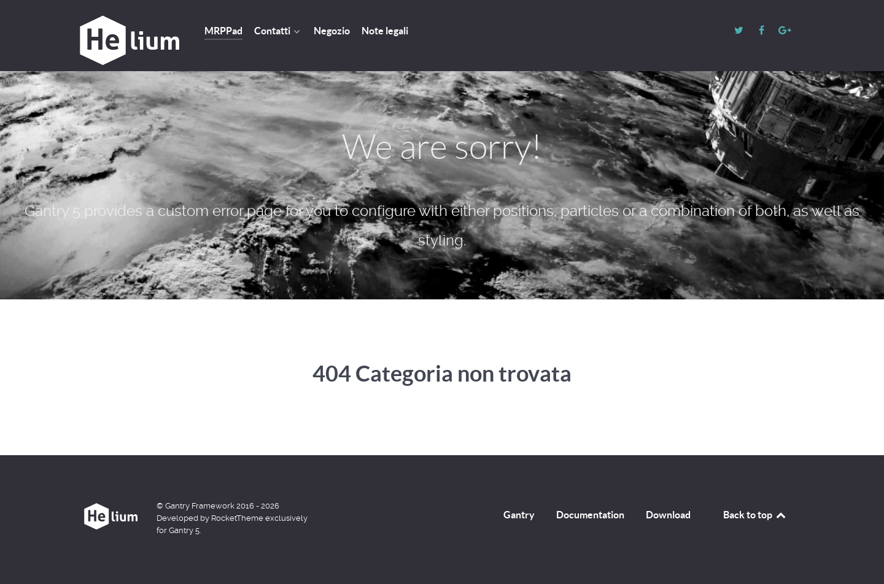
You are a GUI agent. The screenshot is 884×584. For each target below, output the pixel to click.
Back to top (755, 514)
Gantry (519, 514)
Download (668, 514)
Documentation (590, 514)
